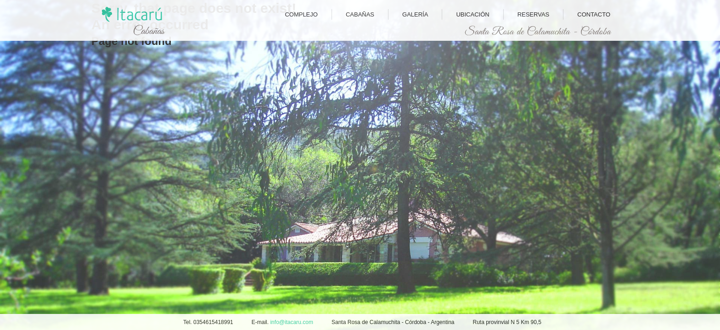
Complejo (301, 14)
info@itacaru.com (291, 322)
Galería (415, 14)
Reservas (534, 14)
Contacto (593, 14)
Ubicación (472, 14)
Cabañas (360, 14)
